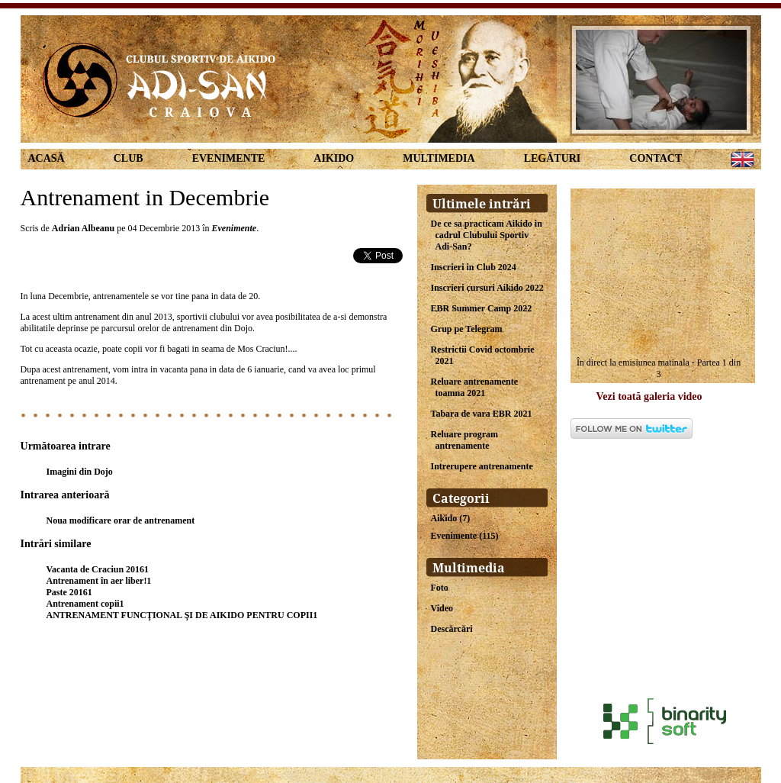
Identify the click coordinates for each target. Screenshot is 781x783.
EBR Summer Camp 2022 (481, 308)
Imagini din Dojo (80, 471)
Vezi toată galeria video (649, 396)
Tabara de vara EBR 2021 (481, 413)
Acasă (46, 158)
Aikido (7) (451, 518)
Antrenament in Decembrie (145, 197)
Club (128, 158)
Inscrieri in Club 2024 (473, 267)
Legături (552, 158)
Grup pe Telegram (467, 329)
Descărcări (452, 629)
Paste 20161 (69, 592)
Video (442, 608)
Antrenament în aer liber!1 (99, 580)
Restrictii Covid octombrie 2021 (483, 355)
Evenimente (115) (465, 535)
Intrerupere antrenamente (482, 466)
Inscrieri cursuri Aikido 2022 (487, 287)
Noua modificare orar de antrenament (121, 520)
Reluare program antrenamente (465, 440)
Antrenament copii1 (85, 603)
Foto (439, 587)
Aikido (333, 158)
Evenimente (228, 158)
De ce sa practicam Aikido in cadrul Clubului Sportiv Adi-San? (486, 235)
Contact (655, 158)
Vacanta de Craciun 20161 (98, 569)
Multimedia (438, 158)
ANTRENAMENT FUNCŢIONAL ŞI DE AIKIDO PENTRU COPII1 (182, 615)
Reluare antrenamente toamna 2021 (475, 387)
